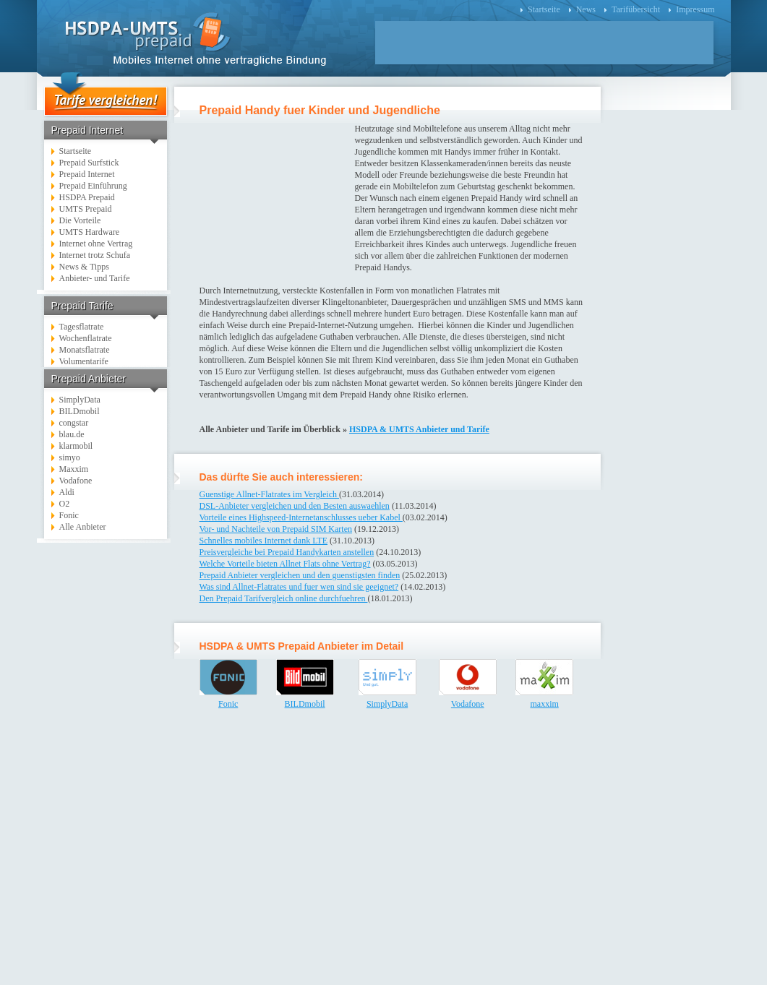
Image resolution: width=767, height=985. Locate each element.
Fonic (69, 515)
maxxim (544, 704)
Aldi (66, 492)
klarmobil (76, 446)
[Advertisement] (107, 767)
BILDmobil (79, 411)
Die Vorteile (80, 220)
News (586, 9)
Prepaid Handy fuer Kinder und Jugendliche (320, 110)
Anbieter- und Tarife (94, 278)
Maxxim (74, 469)
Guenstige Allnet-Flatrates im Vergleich (270, 494)
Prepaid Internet (87, 174)
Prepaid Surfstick (89, 163)
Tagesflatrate (81, 327)
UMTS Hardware (89, 232)
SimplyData (79, 400)
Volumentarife (83, 361)
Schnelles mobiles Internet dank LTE (264, 540)
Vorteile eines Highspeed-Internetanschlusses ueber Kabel (301, 517)
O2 (64, 504)
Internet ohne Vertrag (96, 243)
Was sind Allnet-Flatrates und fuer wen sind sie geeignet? (299, 587)
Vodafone (76, 481)
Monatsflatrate (84, 350)
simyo (69, 457)
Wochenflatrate (85, 338)
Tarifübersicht (636, 9)
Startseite (544, 9)
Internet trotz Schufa (95, 255)
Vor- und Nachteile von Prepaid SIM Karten (276, 529)
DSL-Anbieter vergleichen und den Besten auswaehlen (295, 506)
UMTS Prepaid (85, 209)
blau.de (72, 434)
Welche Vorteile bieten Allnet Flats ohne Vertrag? (285, 564)
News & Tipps (84, 267)
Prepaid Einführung (93, 186)
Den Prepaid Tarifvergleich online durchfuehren (284, 598)
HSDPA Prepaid (87, 197)
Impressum (695, 9)
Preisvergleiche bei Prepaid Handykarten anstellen (287, 552)
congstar (74, 423)
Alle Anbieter (82, 527)
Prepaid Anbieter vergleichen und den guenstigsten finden (300, 575)
